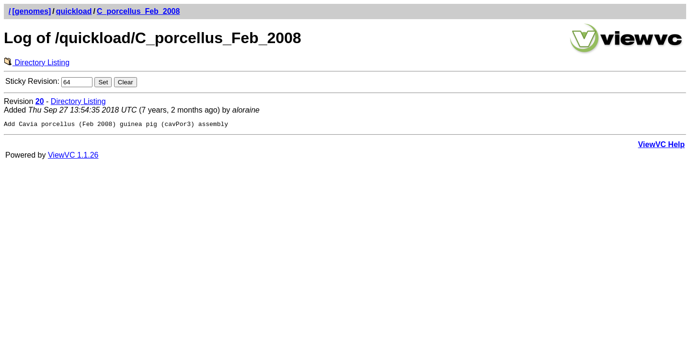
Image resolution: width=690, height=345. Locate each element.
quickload (74, 11)
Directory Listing (36, 62)
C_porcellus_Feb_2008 (138, 11)
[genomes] (31, 11)
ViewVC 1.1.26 (73, 156)
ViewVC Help (661, 146)
